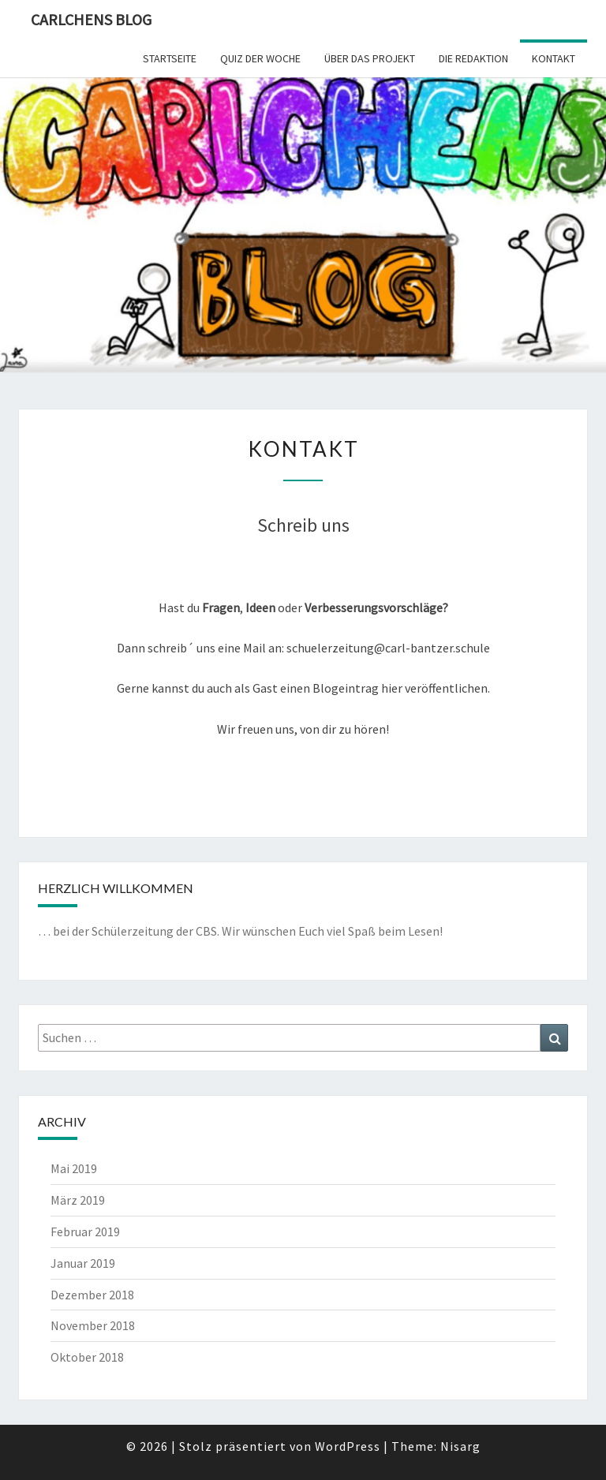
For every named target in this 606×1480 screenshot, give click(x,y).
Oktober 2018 (87, 1357)
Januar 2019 (82, 1263)
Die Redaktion (473, 58)
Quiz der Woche (260, 58)
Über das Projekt (369, 58)
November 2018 (92, 1325)
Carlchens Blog (91, 19)
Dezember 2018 (92, 1294)
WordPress (347, 1446)
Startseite (169, 58)
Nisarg (460, 1446)
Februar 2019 (85, 1231)
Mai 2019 (73, 1168)
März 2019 (77, 1200)
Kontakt (553, 58)
